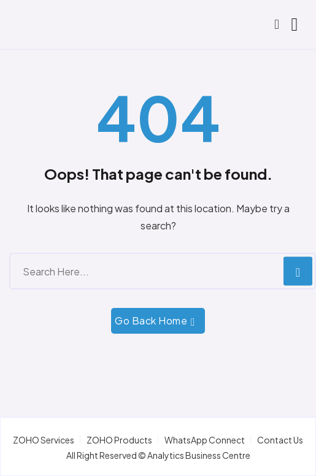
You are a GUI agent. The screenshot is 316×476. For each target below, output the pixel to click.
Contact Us (280, 439)
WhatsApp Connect (204, 439)
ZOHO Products (119, 439)
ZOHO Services (43, 439)
